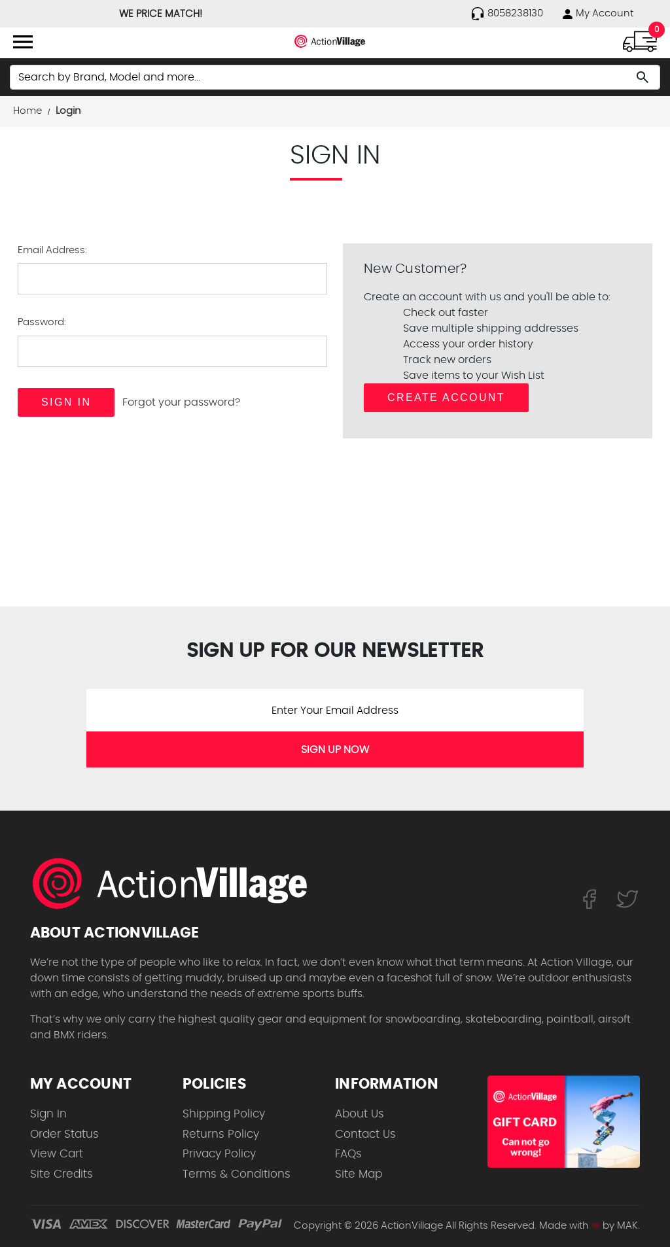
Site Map (358, 1174)
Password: (42, 322)
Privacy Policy (219, 1153)
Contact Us (365, 1134)
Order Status (64, 1134)
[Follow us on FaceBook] (589, 898)
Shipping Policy (224, 1113)
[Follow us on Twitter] (627, 898)
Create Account (446, 397)
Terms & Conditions (237, 1174)
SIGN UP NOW (335, 750)
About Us (359, 1113)
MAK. (628, 1226)
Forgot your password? (181, 402)
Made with (569, 1226)
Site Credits (61, 1174)
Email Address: (52, 250)
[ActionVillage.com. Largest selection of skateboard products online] (177, 883)
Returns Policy (221, 1134)
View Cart (56, 1153)
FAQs (348, 1153)
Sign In (48, 1113)
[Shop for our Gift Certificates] (563, 1122)
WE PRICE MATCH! (160, 14)
